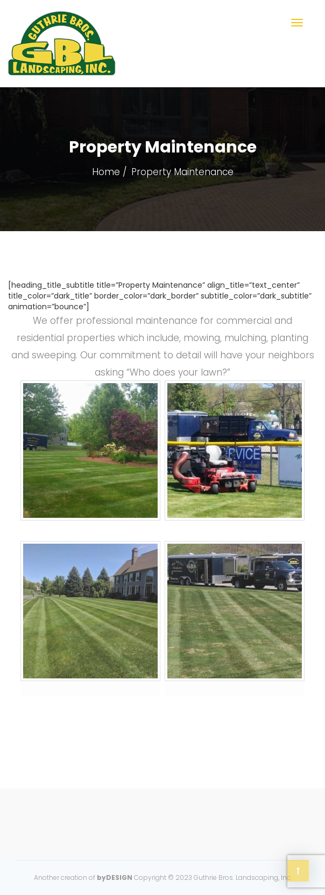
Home (106, 171)
